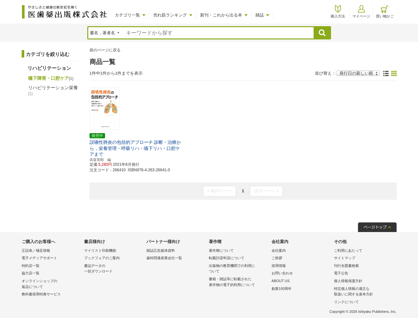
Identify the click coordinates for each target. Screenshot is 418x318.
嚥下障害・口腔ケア (51, 78)
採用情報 (279, 266)
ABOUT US (281, 281)
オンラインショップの (51, 284)
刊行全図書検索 (346, 266)
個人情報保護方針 (348, 281)
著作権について (221, 250)
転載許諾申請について (226, 258)
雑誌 (259, 15)
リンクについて (346, 302)
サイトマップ (344, 258)
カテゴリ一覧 (127, 15)
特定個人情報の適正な (363, 292)
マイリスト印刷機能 (100, 250)
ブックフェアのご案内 (102, 258)
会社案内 (279, 250)
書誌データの (113, 269)
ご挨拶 (277, 258)
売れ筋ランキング (170, 15)
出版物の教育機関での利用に (238, 269)
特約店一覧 (30, 266)
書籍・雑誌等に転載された (238, 282)
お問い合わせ (282, 273)
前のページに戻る (105, 50)
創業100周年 (282, 289)
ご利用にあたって (348, 250)
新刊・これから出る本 (221, 15)
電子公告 (341, 273)
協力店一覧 (30, 273)
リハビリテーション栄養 (53, 90)
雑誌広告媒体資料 (160, 250)
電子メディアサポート (39, 258)
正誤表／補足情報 (36, 250)
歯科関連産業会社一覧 (164, 258)
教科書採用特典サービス (41, 294)
